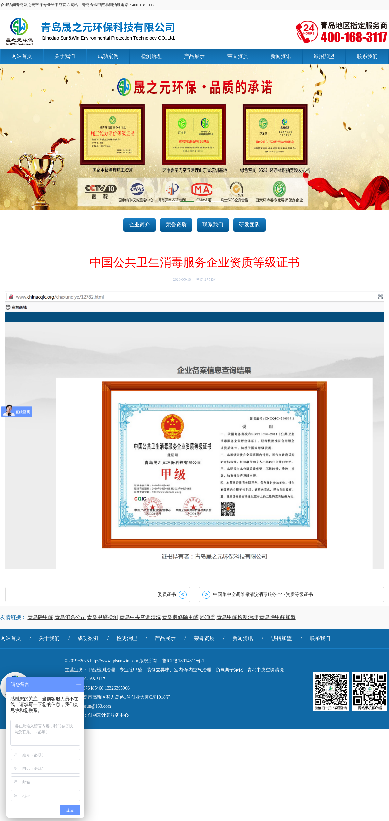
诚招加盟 (281, 638)
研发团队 (249, 224)
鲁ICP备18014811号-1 (183, 660)
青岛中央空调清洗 (140, 617)
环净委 (207, 617)
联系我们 (212, 224)
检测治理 (126, 638)
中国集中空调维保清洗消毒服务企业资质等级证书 (263, 594)
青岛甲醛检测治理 (237, 617)
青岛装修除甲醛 (180, 617)
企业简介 (139, 224)
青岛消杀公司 (70, 617)
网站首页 (10, 638)
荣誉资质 (176, 224)
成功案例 (87, 638)
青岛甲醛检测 (102, 617)
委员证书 (167, 594)
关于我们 (49, 638)
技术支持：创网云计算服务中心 (97, 715)
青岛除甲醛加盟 (277, 617)
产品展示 (165, 638)
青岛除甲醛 (40, 617)
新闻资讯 (242, 638)
